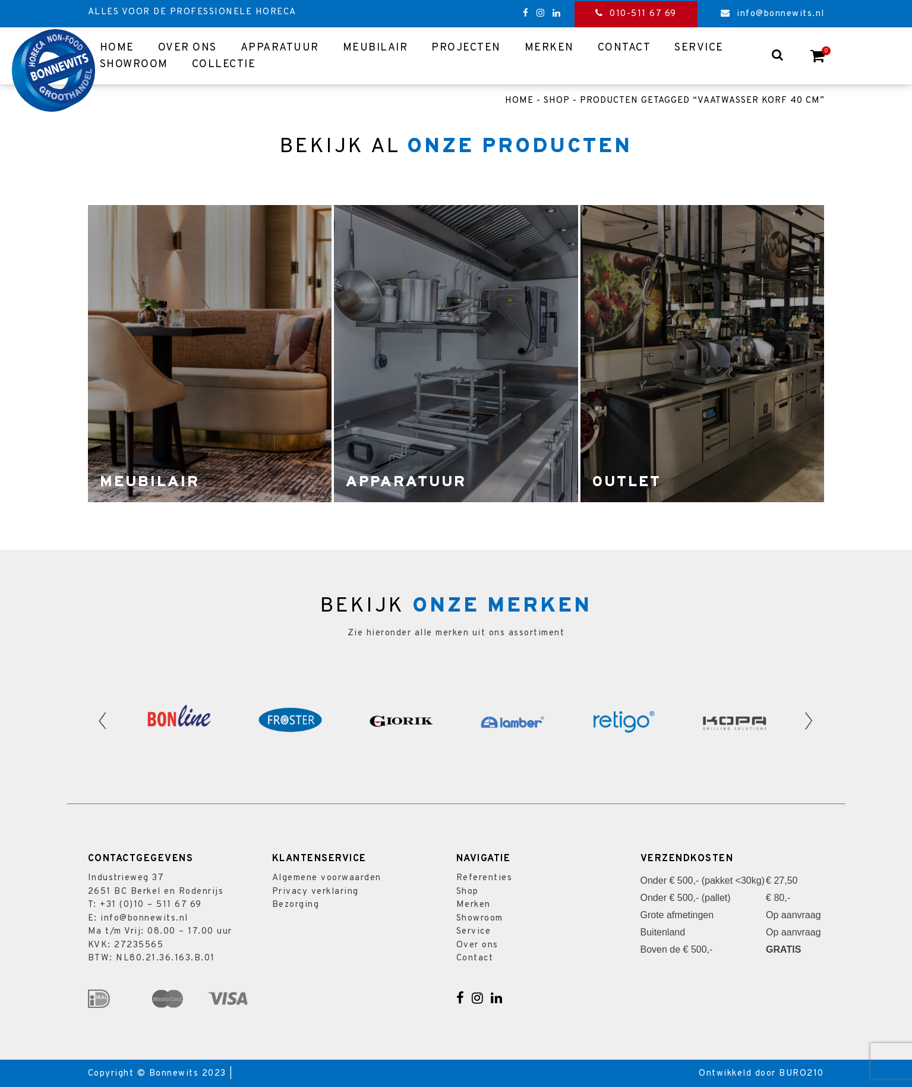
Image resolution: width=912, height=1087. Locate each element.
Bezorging (296, 904)
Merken (549, 48)
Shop (557, 100)
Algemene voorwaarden (326, 878)
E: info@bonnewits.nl (138, 918)
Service (699, 48)
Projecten (466, 48)
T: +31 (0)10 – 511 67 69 (145, 904)
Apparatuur (280, 48)
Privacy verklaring (315, 891)
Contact (624, 48)
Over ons (187, 48)
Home (117, 48)
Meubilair (375, 48)
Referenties (484, 878)
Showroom (134, 64)
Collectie (224, 64)
